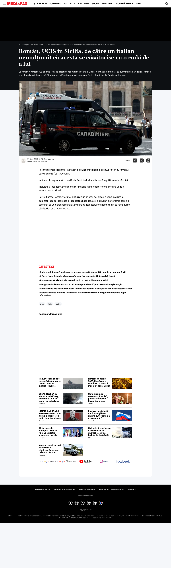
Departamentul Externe (37, 161)
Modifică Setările (85, 496)
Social (95, 4)
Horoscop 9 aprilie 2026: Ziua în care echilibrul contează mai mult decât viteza (99, 382)
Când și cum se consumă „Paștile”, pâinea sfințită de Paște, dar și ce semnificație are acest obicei (99, 397)
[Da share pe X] (142, 160)
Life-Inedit (108, 4)
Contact (132, 489)
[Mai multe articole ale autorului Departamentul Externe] (23, 160)
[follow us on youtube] (85, 461)
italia (50, 304)
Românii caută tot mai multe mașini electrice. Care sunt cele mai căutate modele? (50, 449)
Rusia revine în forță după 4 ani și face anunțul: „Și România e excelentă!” (99, 414)
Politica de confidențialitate (111, 489)
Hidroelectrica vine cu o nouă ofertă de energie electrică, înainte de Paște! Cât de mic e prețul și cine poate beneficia (99, 431)
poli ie (58, 304)
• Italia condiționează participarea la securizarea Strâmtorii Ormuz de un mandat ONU (82, 272)
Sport (139, 4)
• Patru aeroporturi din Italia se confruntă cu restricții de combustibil (73, 280)
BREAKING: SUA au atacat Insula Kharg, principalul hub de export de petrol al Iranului (49, 397)
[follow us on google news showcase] (66, 461)
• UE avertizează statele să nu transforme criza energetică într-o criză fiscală (77, 276)
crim (42, 304)
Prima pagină (24, 44)
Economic (55, 4)
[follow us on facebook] (123, 461)
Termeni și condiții (87, 489)
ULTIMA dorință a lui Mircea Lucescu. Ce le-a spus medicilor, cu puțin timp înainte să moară (50, 414)
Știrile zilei (40, 4)
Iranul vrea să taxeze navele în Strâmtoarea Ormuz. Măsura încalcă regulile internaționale (50, 382)
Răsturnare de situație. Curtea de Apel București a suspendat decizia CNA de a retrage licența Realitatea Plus (50, 431)
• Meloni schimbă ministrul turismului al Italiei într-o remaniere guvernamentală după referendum (82, 294)
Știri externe (81, 4)
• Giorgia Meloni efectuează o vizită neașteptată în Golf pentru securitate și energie (80, 284)
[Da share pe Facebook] (135, 160)
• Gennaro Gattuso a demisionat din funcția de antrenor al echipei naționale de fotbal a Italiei (85, 288)
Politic (68, 4)
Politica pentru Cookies (64, 489)
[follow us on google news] (48, 461)
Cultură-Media (124, 4)
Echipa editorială (42, 489)
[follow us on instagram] (104, 461)
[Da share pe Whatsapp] (148, 160)
